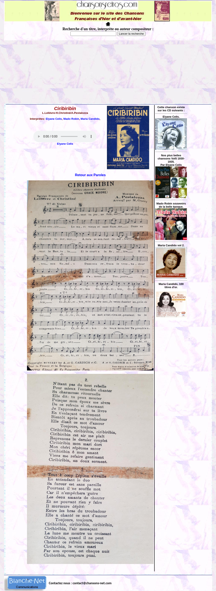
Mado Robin (71, 118)
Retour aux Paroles (90, 175)
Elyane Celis (54, 118)
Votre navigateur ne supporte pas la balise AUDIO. (65, 136)
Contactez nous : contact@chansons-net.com (80, 583)
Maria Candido (90, 118)
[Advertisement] (108, 72)
